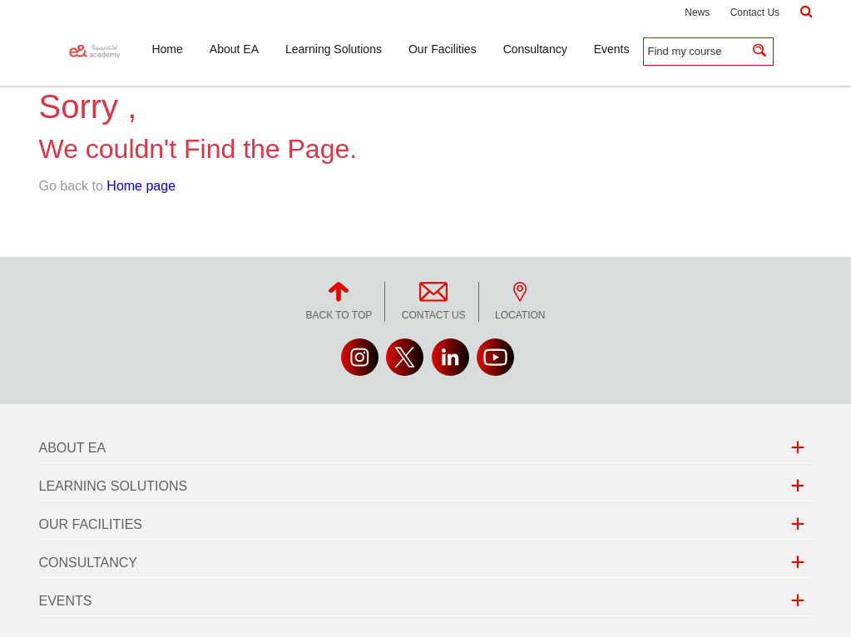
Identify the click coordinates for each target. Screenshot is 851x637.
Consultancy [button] (535, 49)
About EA (72, 448)
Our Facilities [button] (442, 49)
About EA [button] (234, 49)
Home (166, 49)
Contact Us (754, 12)
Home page (141, 186)
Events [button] (612, 49)
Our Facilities (90, 524)
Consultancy (88, 563)
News (697, 12)
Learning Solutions (113, 486)
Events (65, 601)
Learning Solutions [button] (333, 49)
